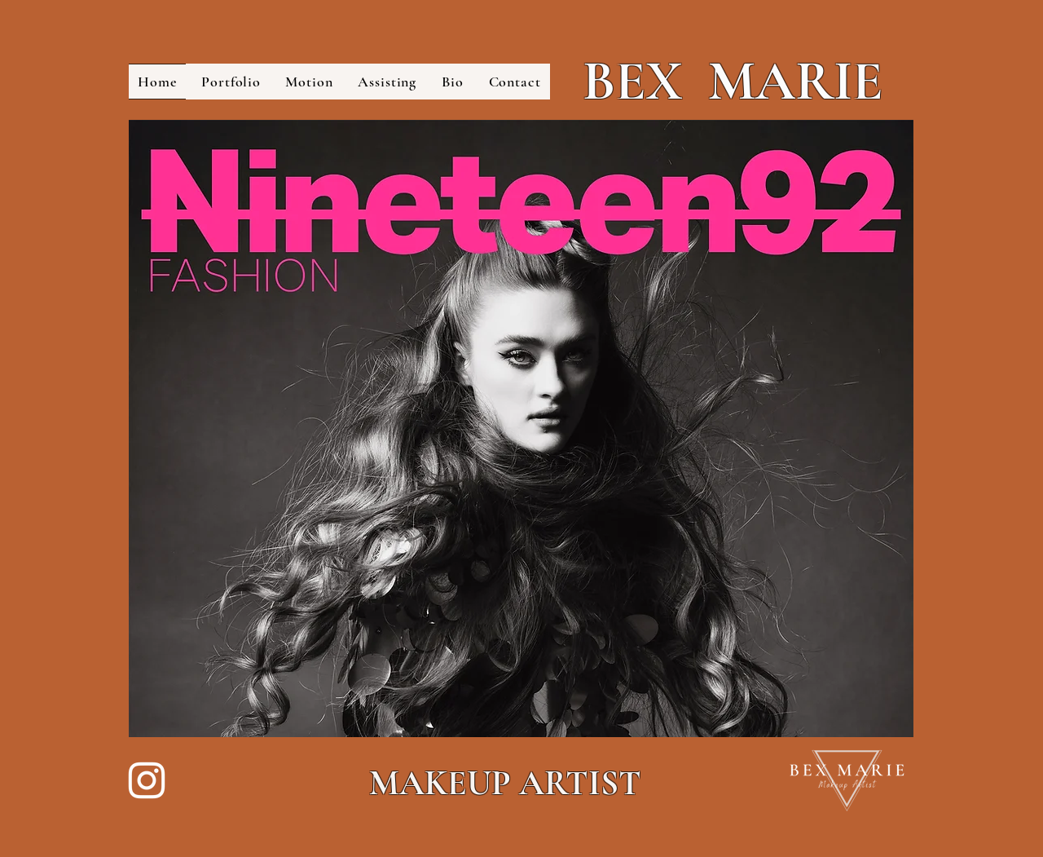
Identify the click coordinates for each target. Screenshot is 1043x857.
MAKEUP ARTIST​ (505, 783)
